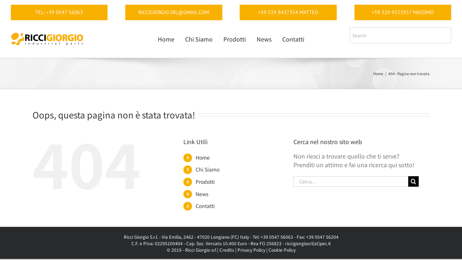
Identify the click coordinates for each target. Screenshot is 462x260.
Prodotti (205, 181)
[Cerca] (413, 181)
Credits (226, 250)
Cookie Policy (282, 250)
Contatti (205, 205)
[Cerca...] (350, 181)
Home (203, 157)
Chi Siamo (207, 169)
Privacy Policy (251, 250)
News (202, 194)
